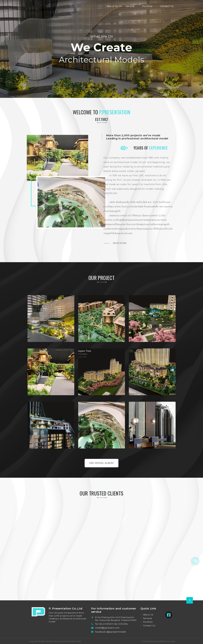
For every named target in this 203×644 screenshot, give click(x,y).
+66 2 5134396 (120, 624)
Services (147, 618)
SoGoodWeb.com (161, 641)
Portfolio (147, 6)
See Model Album (101, 463)
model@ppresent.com (107, 628)
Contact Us (167, 6)
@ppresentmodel (116, 632)
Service (130, 6)
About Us (112, 6)
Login (173, 641)
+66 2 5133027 (105, 624)
